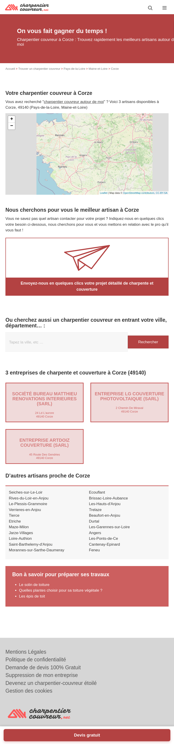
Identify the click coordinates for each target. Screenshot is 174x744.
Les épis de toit (32, 596)
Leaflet (103, 193)
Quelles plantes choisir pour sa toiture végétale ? (60, 590)
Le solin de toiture (34, 585)
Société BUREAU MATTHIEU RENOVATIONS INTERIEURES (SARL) (44, 398)
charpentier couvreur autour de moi (74, 102)
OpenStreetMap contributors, (139, 193)
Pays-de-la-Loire (74, 68)
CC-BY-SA (161, 193)
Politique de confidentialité (35, 659)
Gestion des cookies (28, 691)
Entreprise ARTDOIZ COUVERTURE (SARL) (44, 443)
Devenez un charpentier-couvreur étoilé (51, 683)
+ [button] (11, 119)
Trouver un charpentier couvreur (39, 68)
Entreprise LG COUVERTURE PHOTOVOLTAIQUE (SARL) (129, 396)
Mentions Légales (25, 652)
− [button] (11, 126)
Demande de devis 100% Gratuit (43, 667)
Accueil (10, 68)
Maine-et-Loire (98, 68)
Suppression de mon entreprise (41, 675)
